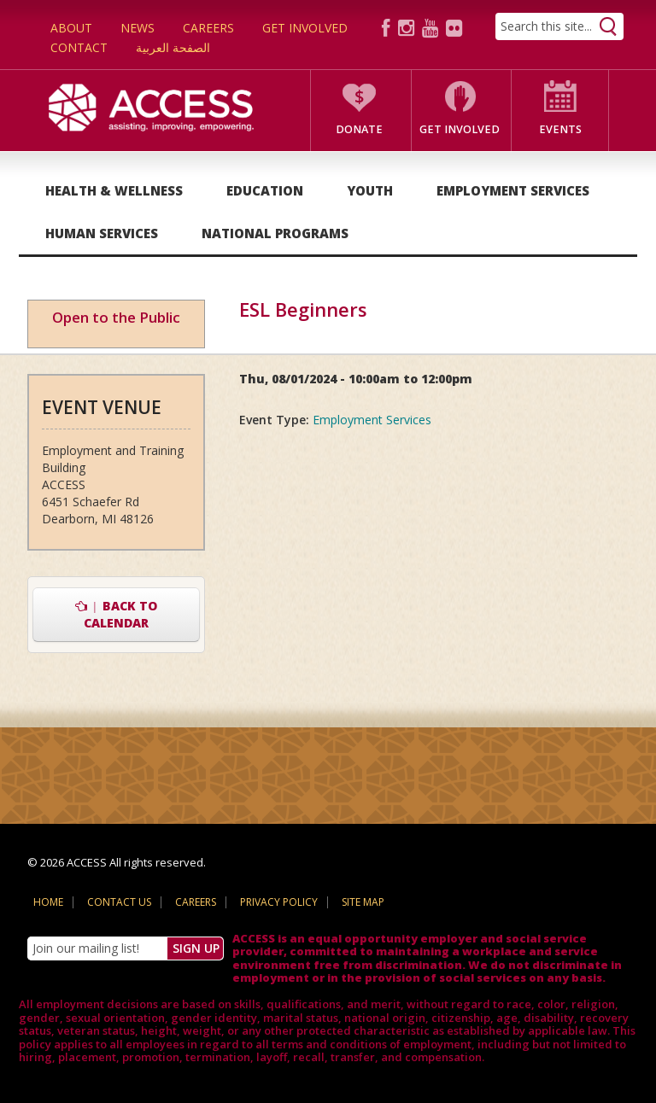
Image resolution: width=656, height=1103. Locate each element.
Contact (79, 47)
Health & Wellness (114, 190)
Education (264, 190)
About (71, 28)
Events (560, 129)
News (137, 28)
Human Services (101, 233)
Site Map (363, 902)
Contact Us (119, 902)
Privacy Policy (279, 902)
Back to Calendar (116, 614)
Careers (208, 28)
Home (48, 902)
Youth (370, 190)
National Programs (275, 233)
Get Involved (305, 28)
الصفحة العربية (173, 47)
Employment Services (512, 190)
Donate (359, 129)
